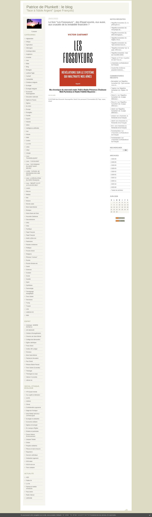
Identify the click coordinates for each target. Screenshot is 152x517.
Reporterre (29, 452)
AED (27, 477)
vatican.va (29, 380)
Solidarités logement (32, 458)
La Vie (28, 483)
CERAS (28, 401)
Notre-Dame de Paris (32, 213)
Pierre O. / (114, 95)
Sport (27, 282)
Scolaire (28, 273)
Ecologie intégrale (31, 89)
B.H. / (113, 126)
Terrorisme (29, 299)
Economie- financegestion (66, 99)
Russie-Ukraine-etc (32, 263)
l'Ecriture (28, 352)
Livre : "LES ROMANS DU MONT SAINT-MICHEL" (33, 166)
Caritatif (28, 76)
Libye (27, 150)
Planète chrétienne (31, 244)
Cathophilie (29, 79)
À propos (34, 31)
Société (28, 279)
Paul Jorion (29, 492)
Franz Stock (29, 346)
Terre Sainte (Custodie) (33, 367)
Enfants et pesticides (32, 431)
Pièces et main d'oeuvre (33, 449)
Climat (28, 404)
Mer (27, 197)
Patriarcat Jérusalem (32, 358)
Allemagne (29, 48)
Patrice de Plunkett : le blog (49, 7)
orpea (103, 99)
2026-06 (113, 159)
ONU (27, 222)
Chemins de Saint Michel (33, 336)
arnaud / (113, 116)
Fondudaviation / (116, 131)
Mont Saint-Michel (31, 207)
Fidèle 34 (29, 480)
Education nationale (32, 97)
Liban (27, 147)
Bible (27, 63)
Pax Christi (29, 361)
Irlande (28, 134)
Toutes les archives (117, 190)
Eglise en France (31, 100)
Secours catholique (32, 455)
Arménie (28, 57)
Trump (28, 303)
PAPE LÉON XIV (31, 238)
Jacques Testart (31, 439)
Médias (28, 194)
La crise (28, 144)
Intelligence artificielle (32, 128)
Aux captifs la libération (33, 395)
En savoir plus (111, 515)
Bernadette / (115, 81)
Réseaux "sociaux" (31, 257)
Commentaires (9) (92, 99)
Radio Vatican (30, 495)
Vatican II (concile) (31, 377)
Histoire (28, 122)
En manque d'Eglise (32, 428)
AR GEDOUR (30, 330)
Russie (28, 260)
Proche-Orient (30, 251)
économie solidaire (31, 422)
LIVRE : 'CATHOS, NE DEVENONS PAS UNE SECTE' (33, 173)
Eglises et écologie (31, 425)
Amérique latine (30, 51)
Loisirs (28, 188)
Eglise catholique (31, 342)
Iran (27, 131)
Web (27, 315)
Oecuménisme (30, 219)
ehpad (50, 101)
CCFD (28, 398)
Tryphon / (114, 88)
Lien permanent (82, 99)
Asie (27, 60)
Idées (27, 125)
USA (27, 309)
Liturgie (28, 153)
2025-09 (113, 187)
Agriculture (29, 45)
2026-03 (113, 168)
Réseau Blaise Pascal (32, 364)
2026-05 (113, 162)
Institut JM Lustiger (31, 349)
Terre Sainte (29, 296)
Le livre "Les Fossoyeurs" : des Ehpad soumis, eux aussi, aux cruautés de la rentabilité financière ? (77, 23)
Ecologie (28, 85)
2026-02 (113, 171)
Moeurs (28, 201)
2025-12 (113, 178)
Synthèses (29, 285)
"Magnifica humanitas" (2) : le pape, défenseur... (118, 97)
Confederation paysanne (33, 407)
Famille (28, 115)
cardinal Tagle (30, 73)
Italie (27, 137)
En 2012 (28, 106)
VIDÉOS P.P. (30, 312)
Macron (28, 191)
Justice (28, 140)
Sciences (29, 269)
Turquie (28, 306)
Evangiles (29, 112)
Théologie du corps (32, 374)
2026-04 (113, 165)
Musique (28, 210)
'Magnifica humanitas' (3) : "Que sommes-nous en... (120, 83)
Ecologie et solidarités (32, 419)
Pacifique (29, 229)
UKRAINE (29, 498)
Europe (28, 109)
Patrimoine (29, 241)
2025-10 (113, 184)
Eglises (28, 103)
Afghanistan (29, 38)
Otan (27, 226)
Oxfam (28, 442)
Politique (28, 248)
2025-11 (113, 181)
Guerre (28, 119)
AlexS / (113, 109)
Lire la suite (51, 95)
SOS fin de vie (30, 464)
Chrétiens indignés (31, 82)
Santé (28, 266)
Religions (29, 254)
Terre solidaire (30, 467)
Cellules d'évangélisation (33, 333)
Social (28, 276)
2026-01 (113, 174)
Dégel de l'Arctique (31, 410)
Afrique (28, 42)
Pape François (30, 232)
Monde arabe (30, 204)
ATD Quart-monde (31, 392)
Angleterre (29, 54)
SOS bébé (29, 461)
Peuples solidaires (31, 446)
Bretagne (29, 70)
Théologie (29, 371)
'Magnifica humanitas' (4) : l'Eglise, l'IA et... (119, 90)
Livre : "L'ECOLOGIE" (32, 161)
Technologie (29, 288)
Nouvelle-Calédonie (32, 216)
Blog (27, 67)
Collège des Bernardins (33, 339)
